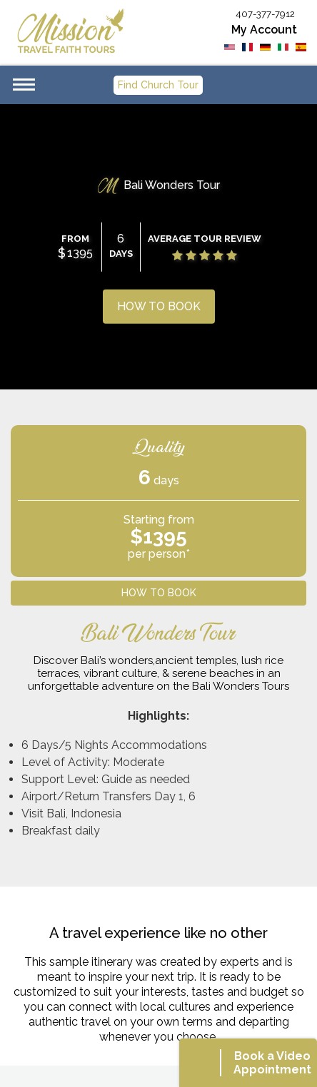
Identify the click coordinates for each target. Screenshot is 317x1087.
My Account (264, 29)
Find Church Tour (158, 85)
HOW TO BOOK (159, 306)
